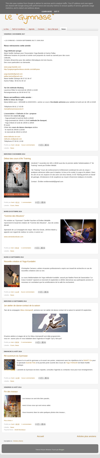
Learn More (47, 12)
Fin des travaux (11, 391)
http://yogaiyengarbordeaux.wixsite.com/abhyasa (22, 69)
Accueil (40, 436)
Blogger (61, 449)
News (63, 29)
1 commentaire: (26, 202)
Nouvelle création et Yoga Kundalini (19, 261)
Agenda (31, 29)
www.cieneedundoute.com (13, 237)
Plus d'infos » (8, 420)
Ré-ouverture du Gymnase (16, 356)
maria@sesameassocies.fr (13, 109)
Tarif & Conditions (18, 29)
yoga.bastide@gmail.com (13, 74)
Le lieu (6, 29)
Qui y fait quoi (53, 29)
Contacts (41, 29)
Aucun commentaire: (28, 145)
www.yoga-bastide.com (12, 67)
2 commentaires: (26, 342)
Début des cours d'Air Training (17, 158)
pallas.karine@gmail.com (13, 76)
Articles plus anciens (86, 436)
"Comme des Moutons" (14, 216)
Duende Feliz (31, 363)
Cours (12, 205)
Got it (56, 12)
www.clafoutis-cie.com (12, 136)
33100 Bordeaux (20, 430)
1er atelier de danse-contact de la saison (22, 305)
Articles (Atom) (18, 441)
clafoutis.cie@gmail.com (13, 139)
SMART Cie (87, 360)
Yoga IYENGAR (72, 363)
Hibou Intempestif (26, 310)
